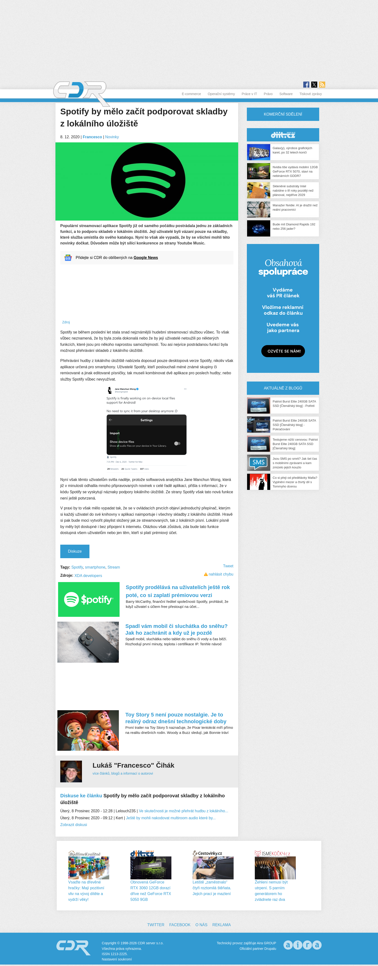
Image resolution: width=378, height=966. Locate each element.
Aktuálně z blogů (283, 388)
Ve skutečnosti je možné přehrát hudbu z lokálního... (183, 811)
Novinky (112, 137)
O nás (202, 925)
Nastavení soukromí (117, 959)
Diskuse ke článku (81, 795)
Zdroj (66, 322)
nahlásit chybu (221, 574)
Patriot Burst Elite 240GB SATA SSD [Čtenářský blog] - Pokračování (294, 425)
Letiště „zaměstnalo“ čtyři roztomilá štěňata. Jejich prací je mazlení (212, 888)
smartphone (95, 567)
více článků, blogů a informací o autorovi (123, 773)
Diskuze (75, 551)
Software (286, 94)
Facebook (179, 925)
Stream (114, 567)
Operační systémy (221, 94)
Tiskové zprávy (310, 94)
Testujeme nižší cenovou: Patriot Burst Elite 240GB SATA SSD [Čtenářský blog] (295, 444)
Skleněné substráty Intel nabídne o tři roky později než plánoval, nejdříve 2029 (293, 190)
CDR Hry (283, 134)
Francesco (92, 137)
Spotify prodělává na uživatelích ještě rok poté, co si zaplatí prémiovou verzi (178, 591)
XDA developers (88, 576)
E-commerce (191, 94)
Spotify (77, 567)
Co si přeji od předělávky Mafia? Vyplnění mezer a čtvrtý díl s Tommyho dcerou (295, 482)
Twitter (155, 925)
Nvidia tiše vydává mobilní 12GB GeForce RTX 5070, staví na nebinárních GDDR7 (295, 171)
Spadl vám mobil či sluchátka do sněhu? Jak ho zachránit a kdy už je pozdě (176, 629)
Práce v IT (249, 94)
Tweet (228, 566)
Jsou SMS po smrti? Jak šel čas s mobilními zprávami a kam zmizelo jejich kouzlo (295, 463)
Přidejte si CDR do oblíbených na (117, 258)
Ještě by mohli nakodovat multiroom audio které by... (171, 818)
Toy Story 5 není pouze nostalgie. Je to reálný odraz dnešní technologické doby (175, 718)
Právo (268, 94)
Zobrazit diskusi (73, 825)
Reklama (221, 925)
